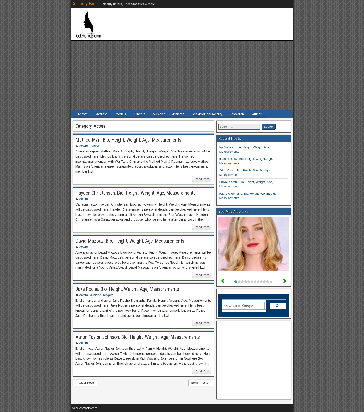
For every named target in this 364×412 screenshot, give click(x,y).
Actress (101, 114)
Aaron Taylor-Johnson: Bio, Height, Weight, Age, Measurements (137, 337)
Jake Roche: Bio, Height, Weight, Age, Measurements (127, 289)
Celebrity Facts (85, 3)
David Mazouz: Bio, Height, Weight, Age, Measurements (129, 241)
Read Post (202, 179)
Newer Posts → (201, 382)
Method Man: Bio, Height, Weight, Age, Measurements (128, 140)
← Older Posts (85, 382)
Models (120, 114)
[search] (243, 306)
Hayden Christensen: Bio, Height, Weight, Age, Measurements (135, 193)
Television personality (206, 114)
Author (257, 114)
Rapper (94, 145)
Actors (83, 114)
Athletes (178, 114)
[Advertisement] (182, 75)
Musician (159, 114)
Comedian (236, 114)
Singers (139, 114)
